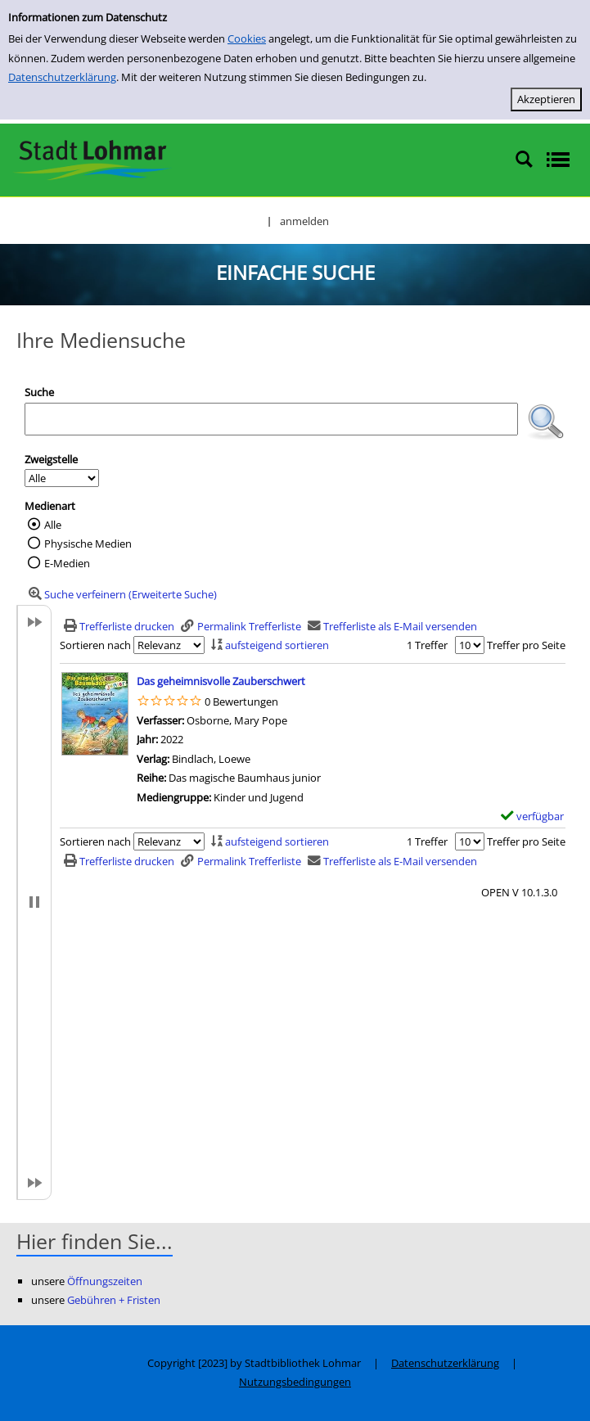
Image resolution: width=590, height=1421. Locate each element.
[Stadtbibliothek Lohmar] (92, 158)
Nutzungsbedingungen (295, 1381)
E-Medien (67, 563)
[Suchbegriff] (271, 419)
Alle (52, 524)
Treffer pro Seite (526, 645)
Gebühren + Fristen (113, 1299)
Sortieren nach (95, 645)
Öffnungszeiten (104, 1281)
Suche (39, 392)
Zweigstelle (51, 459)
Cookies (246, 38)
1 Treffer (427, 645)
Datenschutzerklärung (62, 77)
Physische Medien (88, 543)
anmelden (304, 221)
